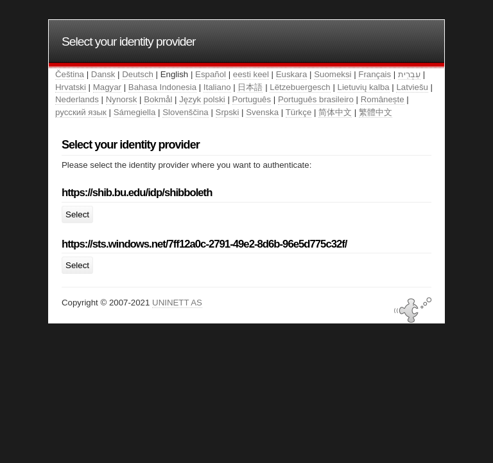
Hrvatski (70, 87)
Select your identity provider (129, 41)
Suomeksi (332, 74)
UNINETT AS (177, 302)
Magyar (107, 87)
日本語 (250, 87)
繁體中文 (375, 112)
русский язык (81, 112)
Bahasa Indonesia (162, 87)
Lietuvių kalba (364, 87)
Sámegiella (135, 112)
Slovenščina (185, 112)
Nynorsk (121, 99)
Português (251, 99)
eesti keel (251, 74)
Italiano (217, 87)
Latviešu (412, 87)
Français (374, 74)
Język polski (202, 99)
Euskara (291, 74)
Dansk (103, 74)
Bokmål (158, 99)
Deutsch (137, 74)
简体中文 (335, 112)
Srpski (227, 112)
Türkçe (299, 112)
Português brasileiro (316, 99)
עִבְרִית (409, 74)
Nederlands (77, 99)
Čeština (69, 74)
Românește (382, 99)
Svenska (262, 112)
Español (210, 74)
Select (77, 214)
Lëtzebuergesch (300, 87)
